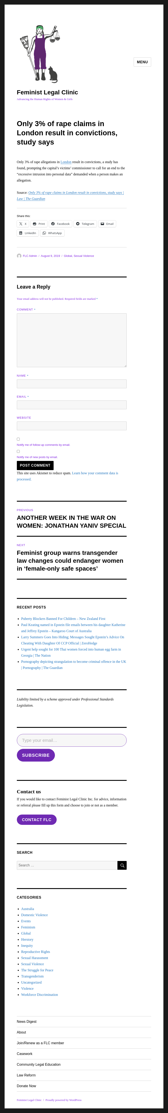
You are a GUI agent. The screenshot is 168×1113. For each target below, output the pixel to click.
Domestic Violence (34, 915)
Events (26, 921)
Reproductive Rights (35, 952)
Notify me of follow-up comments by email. (43, 444)
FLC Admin (30, 256)
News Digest (27, 1021)
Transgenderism (32, 976)
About (21, 1032)
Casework (24, 1054)
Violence (27, 988)
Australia (27, 909)
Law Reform (26, 1075)
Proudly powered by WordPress (63, 1100)
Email (23, 396)
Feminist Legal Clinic (47, 92)
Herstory (27, 939)
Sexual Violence (84, 256)
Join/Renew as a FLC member (40, 1043)
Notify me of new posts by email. (37, 457)
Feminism (28, 927)
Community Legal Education (39, 1064)
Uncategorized (31, 982)
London (66, 162)
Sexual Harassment (34, 958)
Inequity (27, 945)
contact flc (36, 820)
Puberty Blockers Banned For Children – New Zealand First (63, 619)
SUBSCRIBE (36, 755)
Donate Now (26, 1086)
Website (24, 417)
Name (23, 375)
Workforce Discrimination (39, 995)
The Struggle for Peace (37, 970)
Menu (142, 62)
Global (68, 256)
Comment (26, 309)
